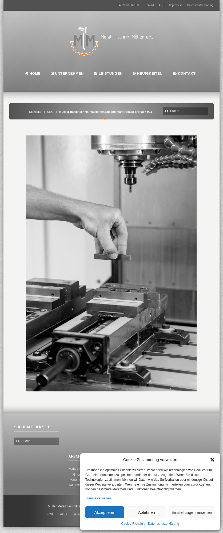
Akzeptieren (104, 512)
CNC (50, 111)
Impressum (175, 5)
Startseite (35, 111)
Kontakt (149, 5)
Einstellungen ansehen (192, 512)
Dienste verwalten (98, 498)
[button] (212, 459)
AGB (161, 5)
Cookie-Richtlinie (133, 524)
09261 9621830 (129, 5)
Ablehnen (146, 512)
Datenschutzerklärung (163, 524)
